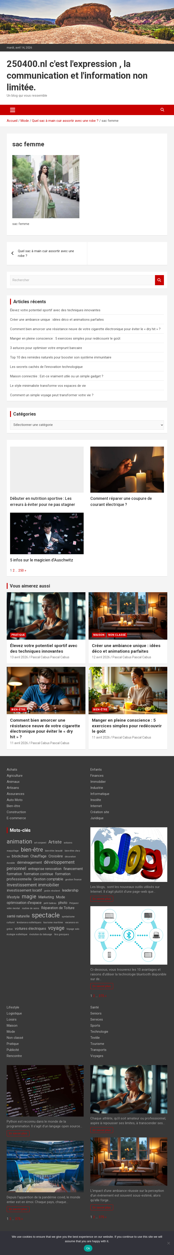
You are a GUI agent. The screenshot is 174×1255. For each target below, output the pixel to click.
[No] (168, 1243)
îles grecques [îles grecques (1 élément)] (61, 934)
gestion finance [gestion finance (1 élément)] (73, 879)
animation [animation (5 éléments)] (19, 841)
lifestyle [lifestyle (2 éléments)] (13, 897)
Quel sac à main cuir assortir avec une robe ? (46, 253)
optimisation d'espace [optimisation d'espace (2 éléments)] (24, 903)
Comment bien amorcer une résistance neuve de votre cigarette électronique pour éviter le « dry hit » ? (85, 329)
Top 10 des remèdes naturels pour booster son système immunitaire (60, 357)
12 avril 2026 (101, 657)
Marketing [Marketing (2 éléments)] (46, 897)
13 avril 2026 (19, 657)
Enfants (96, 770)
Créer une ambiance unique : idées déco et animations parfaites (57, 320)
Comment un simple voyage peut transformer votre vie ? (51, 395)
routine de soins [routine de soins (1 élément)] (30, 908)
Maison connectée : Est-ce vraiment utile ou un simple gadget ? (56, 376)
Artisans (13, 788)
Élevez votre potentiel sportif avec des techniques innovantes (55, 310)
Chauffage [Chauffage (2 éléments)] (38, 856)
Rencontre (14, 1056)
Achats (12, 770)
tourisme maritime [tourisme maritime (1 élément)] (53, 922)
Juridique (97, 818)
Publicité (13, 1050)
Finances (97, 776)
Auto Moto (15, 800)
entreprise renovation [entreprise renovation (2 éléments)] (45, 869)
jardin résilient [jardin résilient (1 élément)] (52, 890)
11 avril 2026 (19, 743)
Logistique (14, 1013)
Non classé (117, 634)
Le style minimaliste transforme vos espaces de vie (48, 386)
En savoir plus (102, 898)
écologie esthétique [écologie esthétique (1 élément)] (17, 934)
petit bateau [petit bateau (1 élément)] (50, 903)
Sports (95, 1026)
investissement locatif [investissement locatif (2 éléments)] (24, 890)
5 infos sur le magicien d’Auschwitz (41, 560)
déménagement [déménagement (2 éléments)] (29, 862)
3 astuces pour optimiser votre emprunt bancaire (46, 348)
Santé (94, 1007)
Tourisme (97, 1044)
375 (101, 996)
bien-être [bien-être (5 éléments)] (32, 849)
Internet (96, 806)
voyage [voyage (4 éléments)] (56, 928)
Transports (98, 1050)
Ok (88, 1248)
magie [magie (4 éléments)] (29, 897)
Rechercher (159, 280)
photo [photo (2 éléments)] (62, 903)
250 (21, 570)
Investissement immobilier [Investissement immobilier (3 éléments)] (33, 885)
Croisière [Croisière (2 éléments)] (56, 856)
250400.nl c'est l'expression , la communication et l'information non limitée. (77, 76)
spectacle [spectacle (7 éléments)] (46, 915)
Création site (99, 812)
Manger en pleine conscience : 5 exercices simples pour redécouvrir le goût (65, 338)
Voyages (96, 1056)
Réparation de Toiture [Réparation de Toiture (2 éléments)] (57, 908)
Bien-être (18, 709)
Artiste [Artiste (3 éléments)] (55, 842)
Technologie (99, 1032)
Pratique (18, 634)
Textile (95, 1038)
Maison (98, 634)
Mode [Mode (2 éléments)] (60, 897)
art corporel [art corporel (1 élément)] (40, 842)
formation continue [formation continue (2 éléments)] (38, 874)
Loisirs (12, 1019)
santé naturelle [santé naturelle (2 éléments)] (18, 916)
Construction (16, 812)
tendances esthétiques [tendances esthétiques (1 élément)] (29, 922)
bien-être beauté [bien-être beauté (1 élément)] (54, 850)
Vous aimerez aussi (30, 586)
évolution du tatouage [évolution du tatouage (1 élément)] (41, 934)
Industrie (96, 788)
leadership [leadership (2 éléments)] (70, 890)
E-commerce (16, 818)
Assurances (15, 794)
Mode (11, 1032)
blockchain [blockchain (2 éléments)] (20, 856)
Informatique (99, 794)
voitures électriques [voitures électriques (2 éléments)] (30, 928)
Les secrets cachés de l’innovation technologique (46, 367)
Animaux (13, 782)
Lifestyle (13, 1007)
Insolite (95, 800)
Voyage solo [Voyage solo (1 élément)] (72, 929)
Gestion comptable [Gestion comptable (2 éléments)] (48, 879)
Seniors (96, 1013)
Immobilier (98, 782)
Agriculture (15, 776)
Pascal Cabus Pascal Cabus (50, 657)
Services (96, 1019)
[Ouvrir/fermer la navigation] (13, 110)
